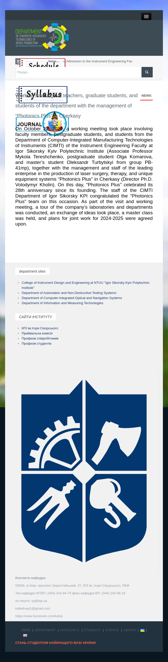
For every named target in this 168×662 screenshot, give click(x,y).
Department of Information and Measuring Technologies (62, 303)
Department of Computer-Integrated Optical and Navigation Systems (72, 298)
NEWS (146, 95)
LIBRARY (129, 630)
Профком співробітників (40, 338)
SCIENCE (112, 630)
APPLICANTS (69, 630)
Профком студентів (36, 343)
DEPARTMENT (45, 630)
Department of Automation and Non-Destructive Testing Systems (69, 293)
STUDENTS (92, 630)
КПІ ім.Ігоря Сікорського (40, 328)
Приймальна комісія (37, 333)
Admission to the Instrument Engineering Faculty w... (94, 61)
